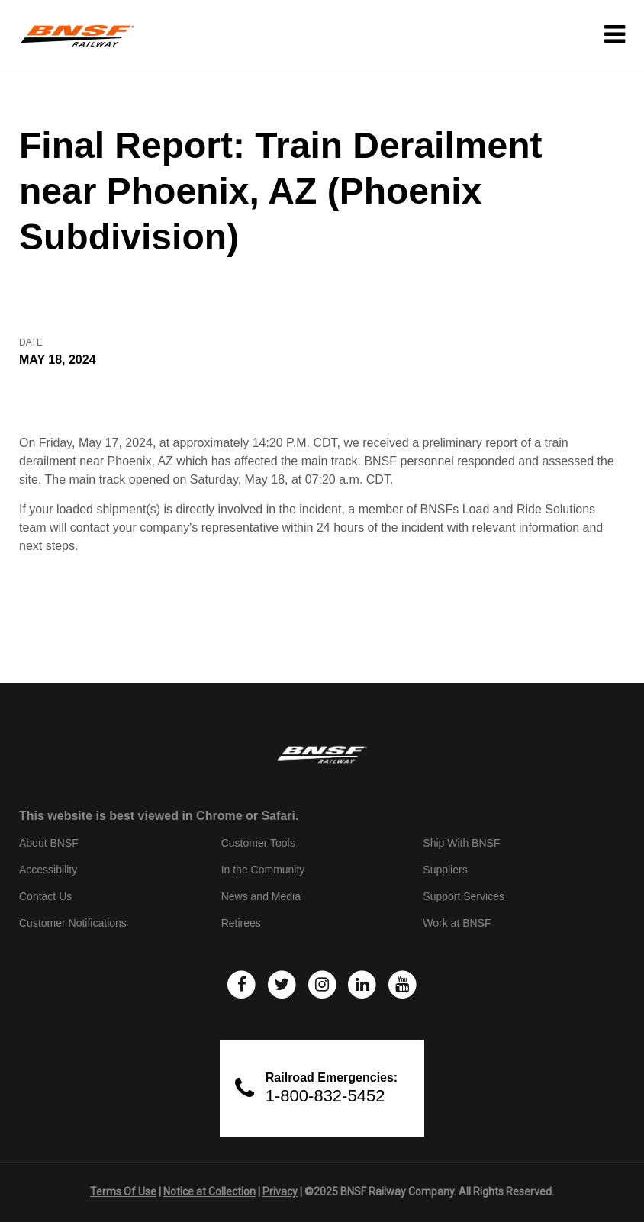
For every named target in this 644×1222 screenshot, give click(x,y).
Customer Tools (258, 843)
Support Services (463, 896)
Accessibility (48, 869)
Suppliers (445, 869)
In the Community (263, 869)
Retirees (241, 923)
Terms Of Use (123, 1191)
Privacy (280, 1191)
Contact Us (45, 896)
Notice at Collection (209, 1191)
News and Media (261, 896)
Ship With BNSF (461, 843)
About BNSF (49, 843)
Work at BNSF (457, 923)
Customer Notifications (73, 923)
